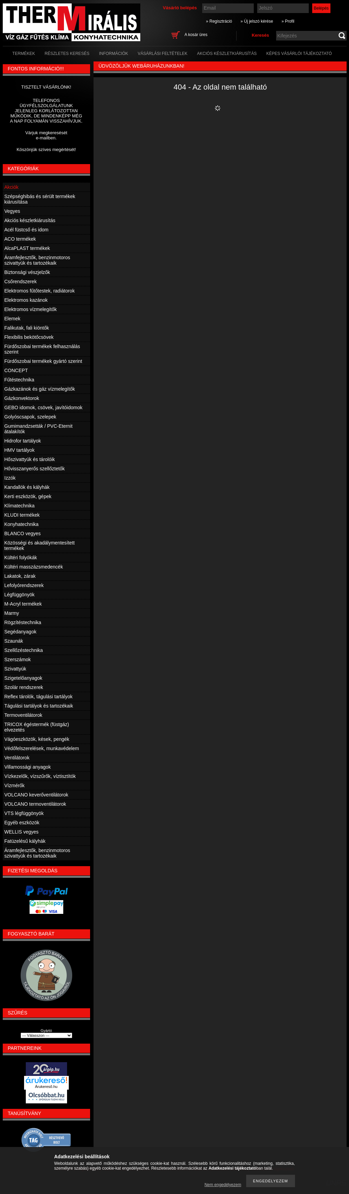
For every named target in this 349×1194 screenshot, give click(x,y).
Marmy (11, 613)
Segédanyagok (20, 631)
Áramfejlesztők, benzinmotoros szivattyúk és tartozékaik (37, 260)
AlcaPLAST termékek (27, 248)
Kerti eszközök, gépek (28, 496)
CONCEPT (16, 370)
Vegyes (12, 211)
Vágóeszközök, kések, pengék (36, 739)
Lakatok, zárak (20, 576)
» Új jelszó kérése (256, 21)
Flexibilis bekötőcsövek (29, 337)
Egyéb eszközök (22, 822)
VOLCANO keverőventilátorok (36, 794)
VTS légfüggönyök (24, 813)
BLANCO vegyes (22, 533)
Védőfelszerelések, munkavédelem (41, 748)
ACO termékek (20, 239)
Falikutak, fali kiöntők (26, 328)
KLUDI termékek (22, 515)
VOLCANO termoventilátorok (35, 804)
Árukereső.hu (46, 1086)
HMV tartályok (19, 450)
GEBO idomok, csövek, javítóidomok (43, 407)
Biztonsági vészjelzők (27, 272)
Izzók (10, 478)
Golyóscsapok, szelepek (30, 417)
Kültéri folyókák (20, 557)
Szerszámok (17, 659)
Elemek (12, 318)
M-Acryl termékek (23, 604)
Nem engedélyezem (223, 1184)
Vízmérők (14, 785)
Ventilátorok (17, 757)
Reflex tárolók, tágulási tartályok (38, 696)
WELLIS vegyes (21, 832)
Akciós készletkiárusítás (30, 220)
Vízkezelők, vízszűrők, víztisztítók (40, 776)
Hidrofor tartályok (22, 441)
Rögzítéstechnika (22, 622)
